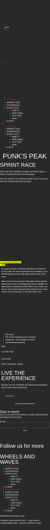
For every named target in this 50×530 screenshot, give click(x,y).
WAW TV (15, 110)
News (14, 118)
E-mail (2, 421)
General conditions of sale (30, 523)
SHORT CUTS (13, 108)
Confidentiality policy (9, 523)
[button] (25, 123)
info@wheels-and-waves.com (12, 516)
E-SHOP (10, 121)
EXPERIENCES (13, 105)
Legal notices (33, 520)
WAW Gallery (17, 113)
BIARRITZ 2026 (13, 102)
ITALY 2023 (17, 116)
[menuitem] (9, 17)
